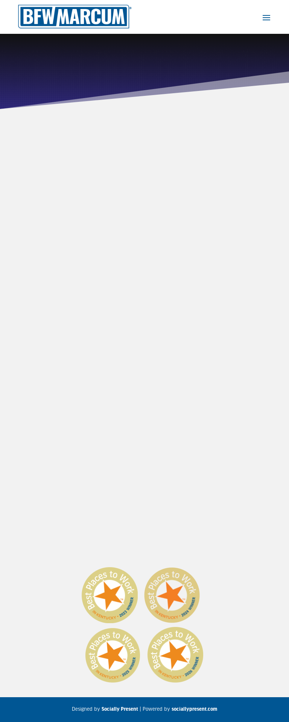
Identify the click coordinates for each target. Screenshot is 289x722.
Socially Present (120, 709)
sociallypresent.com (194, 709)
